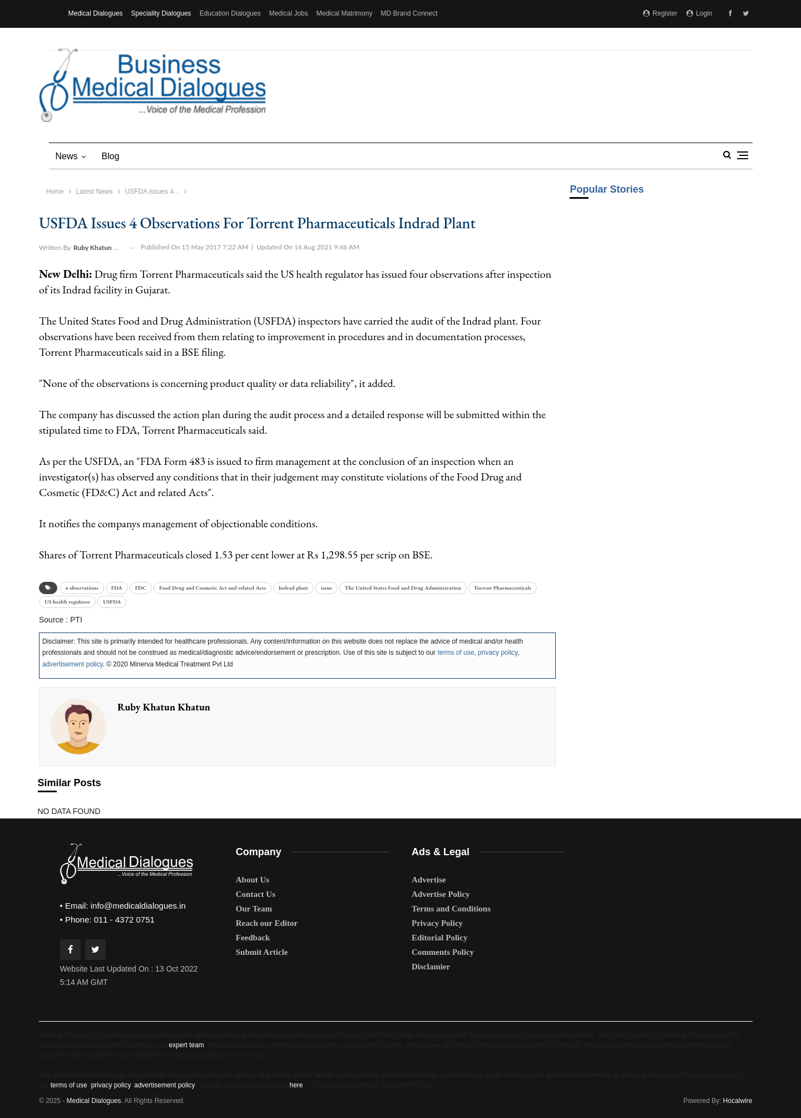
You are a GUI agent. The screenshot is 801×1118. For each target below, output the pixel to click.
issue (326, 587)
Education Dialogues (230, 13)
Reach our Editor (267, 923)
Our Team (254, 908)
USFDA (112, 601)
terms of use (455, 652)
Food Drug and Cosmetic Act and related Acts (212, 587)
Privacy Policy (437, 923)
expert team (186, 1045)
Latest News (94, 191)
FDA (116, 587)
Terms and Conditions (451, 908)
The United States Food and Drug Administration (403, 587)
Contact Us (255, 894)
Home (55, 191)
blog (111, 156)
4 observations (81, 587)
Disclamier (431, 966)
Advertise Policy (441, 894)
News (67, 156)
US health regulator (67, 601)
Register (660, 13)
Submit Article (262, 952)
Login (699, 13)
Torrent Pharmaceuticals (502, 587)
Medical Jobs (288, 13)
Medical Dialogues (95, 13)
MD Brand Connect (408, 13)
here (296, 1085)
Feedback (253, 937)
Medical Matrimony (345, 13)
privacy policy (497, 652)
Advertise (429, 879)
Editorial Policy (439, 937)
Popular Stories (607, 189)
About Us (252, 879)
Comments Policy (443, 952)
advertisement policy (72, 664)
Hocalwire (738, 1101)
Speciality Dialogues (161, 13)
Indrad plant (293, 587)
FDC (140, 587)
